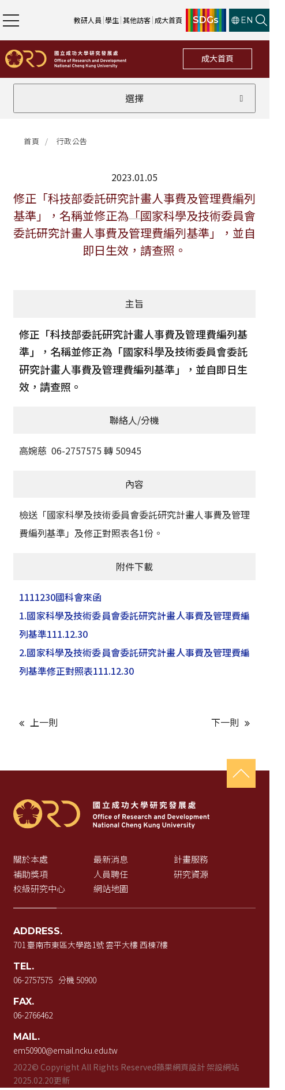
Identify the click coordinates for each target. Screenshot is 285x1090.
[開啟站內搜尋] (277, 20)
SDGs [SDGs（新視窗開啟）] (222, 20)
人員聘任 (116, 876)
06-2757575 (34, 982)
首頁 (33, 141)
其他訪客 (152, 20)
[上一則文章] (78, 724)
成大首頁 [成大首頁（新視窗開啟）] (184, 20)
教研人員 (103, 20)
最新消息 (116, 861)
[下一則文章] (206, 724)
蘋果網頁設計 (182, 1069)
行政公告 (73, 141)
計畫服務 (200, 861)
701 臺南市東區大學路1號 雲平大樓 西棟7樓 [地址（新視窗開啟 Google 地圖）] (91, 947)
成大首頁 (233, 58)
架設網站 (224, 1069)
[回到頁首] (256, 775)
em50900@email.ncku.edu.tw (66, 1052)
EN (258, 20)
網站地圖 (116, 891)
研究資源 (200, 876)
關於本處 (31, 861)
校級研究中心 (40, 891)
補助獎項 (31, 876)
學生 (128, 20)
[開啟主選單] (11, 20)
